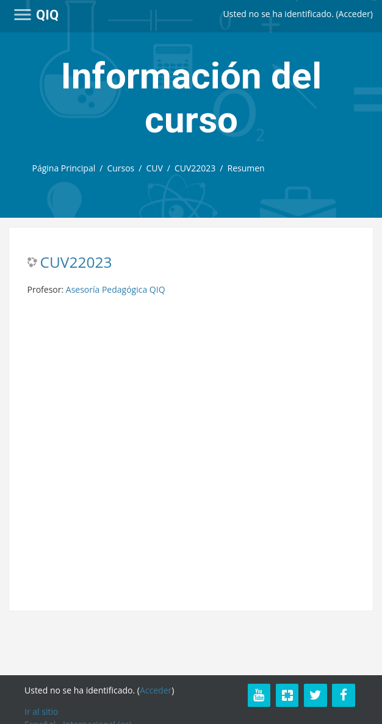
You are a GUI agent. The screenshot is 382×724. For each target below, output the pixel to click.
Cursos (120, 168)
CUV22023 (195, 168)
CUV (154, 168)
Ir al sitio (41, 711)
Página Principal (64, 168)
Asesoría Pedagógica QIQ (115, 289)
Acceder (354, 14)
